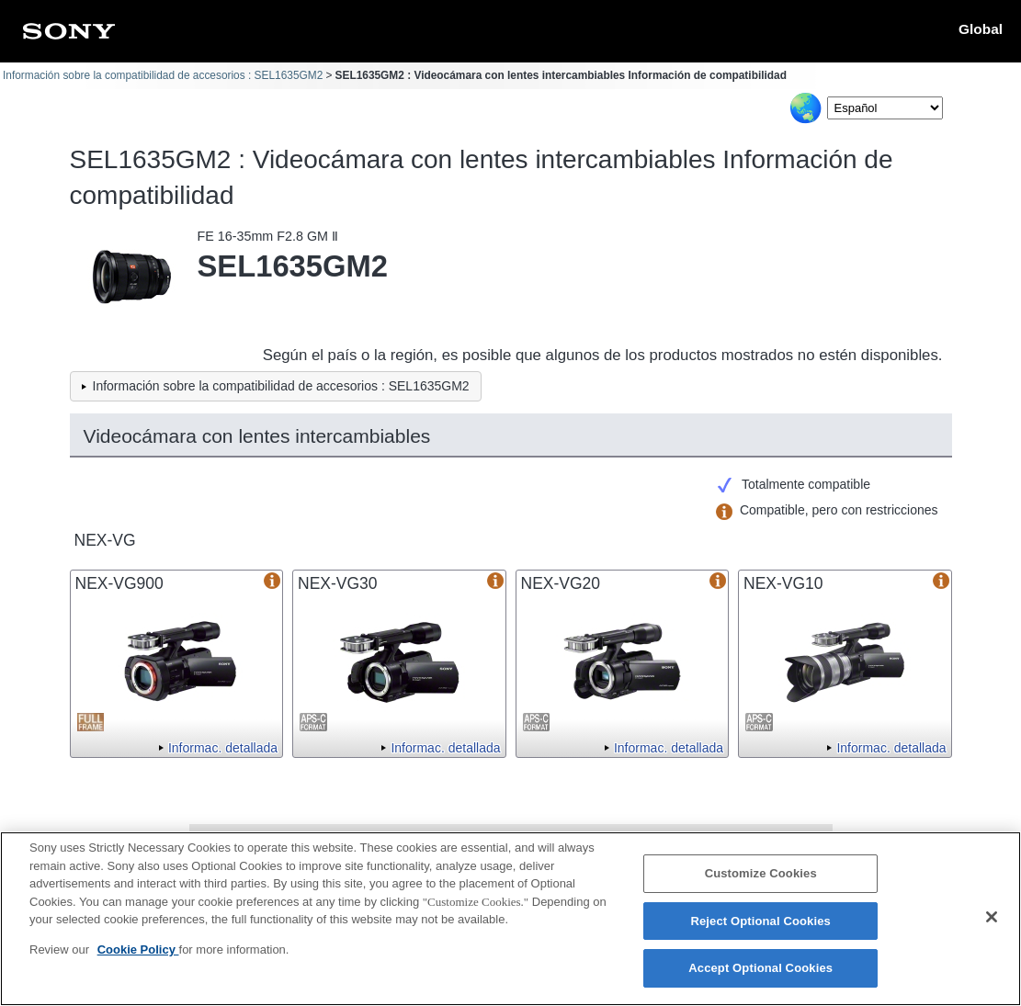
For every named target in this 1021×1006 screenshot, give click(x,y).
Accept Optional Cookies (760, 970)
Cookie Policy (138, 950)
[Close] (991, 919)
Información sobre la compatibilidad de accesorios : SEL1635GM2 (163, 75)
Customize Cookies (761, 875)
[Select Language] (885, 107)
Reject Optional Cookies (760, 922)
